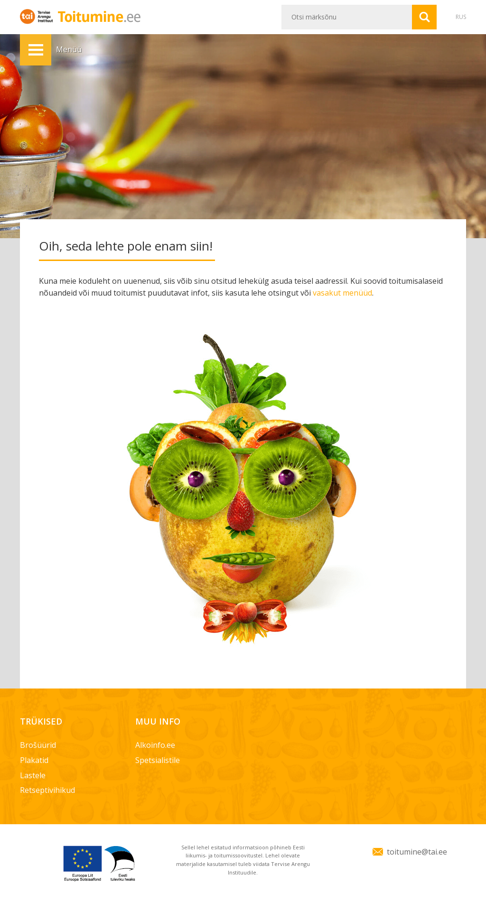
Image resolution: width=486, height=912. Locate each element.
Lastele (33, 775)
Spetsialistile (157, 760)
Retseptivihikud (47, 790)
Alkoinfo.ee (155, 745)
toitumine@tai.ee (417, 852)
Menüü (35, 49)
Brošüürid (38, 745)
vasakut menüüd (342, 293)
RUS (461, 17)
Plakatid (34, 760)
